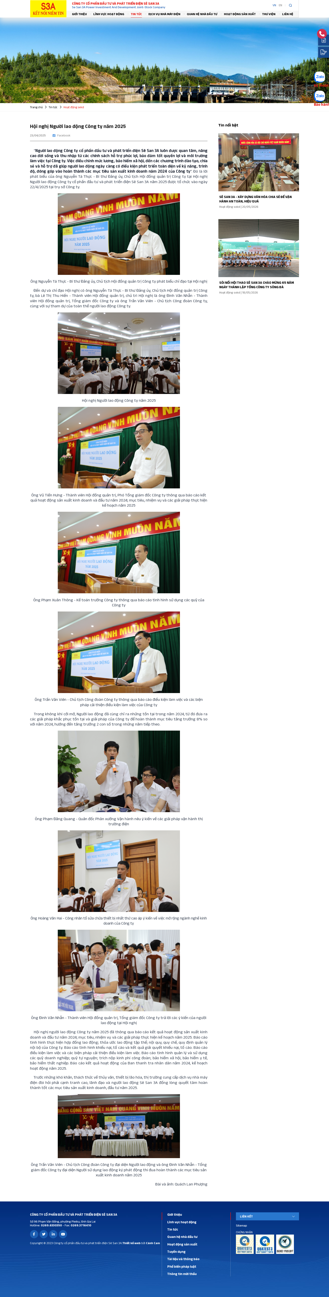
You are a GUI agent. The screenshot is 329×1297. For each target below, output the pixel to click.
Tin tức (136, 14)
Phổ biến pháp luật (181, 1266)
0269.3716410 (80, 1225)
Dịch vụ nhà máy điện (164, 14)
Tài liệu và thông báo (183, 1259)
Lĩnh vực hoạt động (108, 14)
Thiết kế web (131, 1243)
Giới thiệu (79, 14)
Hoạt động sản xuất (240, 14)
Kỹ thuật (321, 85)
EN (280, 5)
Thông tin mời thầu (182, 1274)
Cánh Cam (153, 1243)
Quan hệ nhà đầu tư (202, 14)
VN (274, 5)
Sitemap (241, 1225)
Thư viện (268, 14)
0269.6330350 (51, 1225)
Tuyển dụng (176, 1251)
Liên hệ (287, 14)
